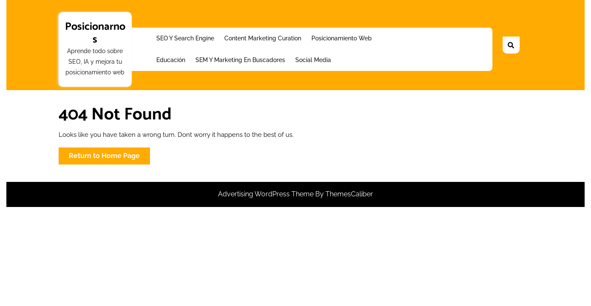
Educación (170, 60)
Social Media (313, 60)
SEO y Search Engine (185, 38)
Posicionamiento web (341, 38)
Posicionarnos (95, 33)
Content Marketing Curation (262, 38)
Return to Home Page (109, 157)
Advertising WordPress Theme (266, 194)
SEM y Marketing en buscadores (240, 60)
